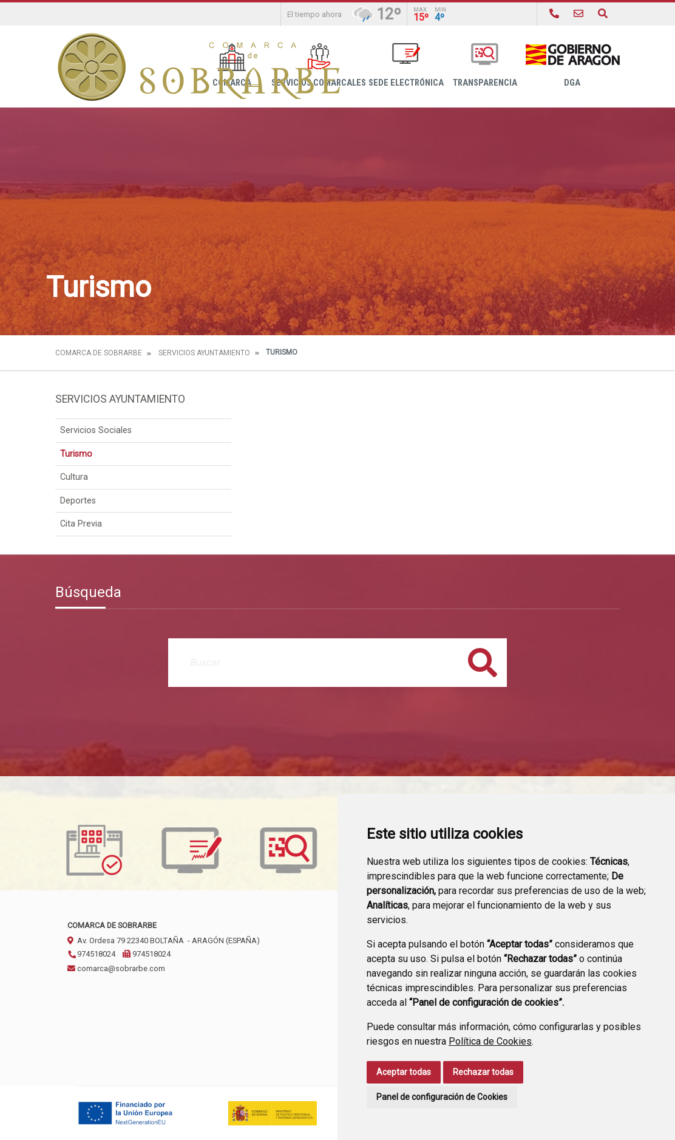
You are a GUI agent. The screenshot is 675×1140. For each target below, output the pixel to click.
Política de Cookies (490, 1041)
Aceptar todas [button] (403, 1072)
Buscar (482, 662)
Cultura (74, 477)
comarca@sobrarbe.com (116, 968)
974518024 (91, 953)
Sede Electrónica (406, 65)
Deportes (78, 501)
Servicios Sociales (96, 430)
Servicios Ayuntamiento (204, 353)
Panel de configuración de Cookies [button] (441, 1097)
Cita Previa (81, 524)
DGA (572, 65)
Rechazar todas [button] (483, 1072)
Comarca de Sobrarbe (98, 353)
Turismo (76, 454)
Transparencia (485, 65)
